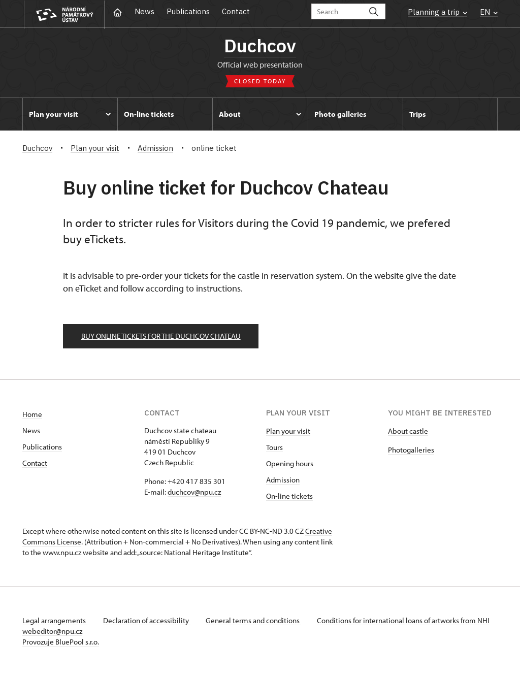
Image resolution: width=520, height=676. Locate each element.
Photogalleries (411, 450)
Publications (188, 11)
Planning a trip (437, 12)
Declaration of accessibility (147, 621)
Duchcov (260, 46)
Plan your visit (288, 431)
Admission (283, 480)
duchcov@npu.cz (194, 492)
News (144, 11)
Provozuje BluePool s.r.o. (60, 642)
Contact (236, 11)
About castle (408, 431)
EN (489, 12)
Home (32, 415)
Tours (274, 448)
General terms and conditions (255, 621)
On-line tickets (289, 496)
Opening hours (289, 464)
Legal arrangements (54, 621)
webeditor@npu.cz (82, 631)
